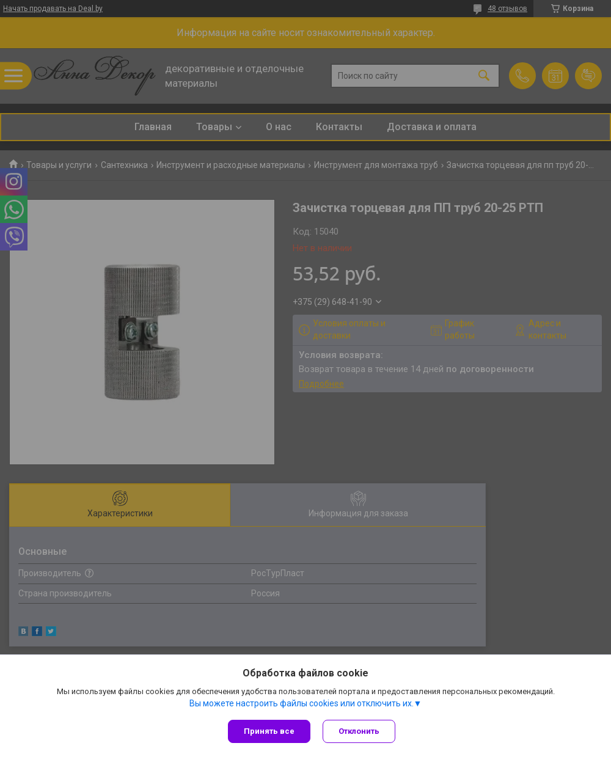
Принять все (269, 731)
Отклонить (358, 731)
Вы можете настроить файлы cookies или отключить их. (301, 703)
